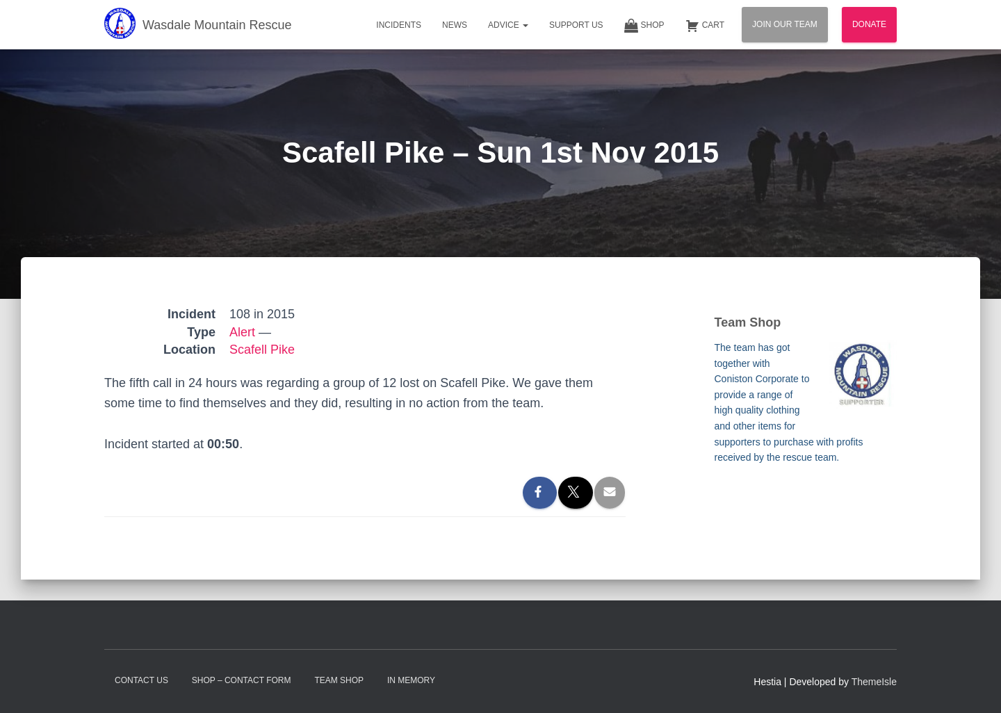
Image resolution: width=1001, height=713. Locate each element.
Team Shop (339, 680)
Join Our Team (784, 24)
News (454, 25)
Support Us (576, 25)
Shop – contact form (241, 680)
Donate (869, 24)
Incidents (398, 25)
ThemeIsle (874, 681)
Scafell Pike (262, 349)
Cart (704, 26)
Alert (242, 332)
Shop (644, 26)
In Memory (411, 680)
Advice (508, 25)
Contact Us (141, 680)
